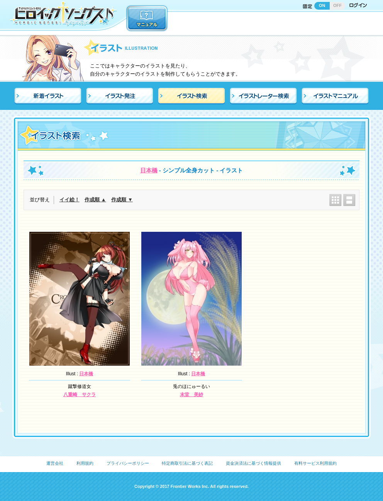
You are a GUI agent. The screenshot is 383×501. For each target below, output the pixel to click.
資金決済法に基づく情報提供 (253, 463)
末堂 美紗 (191, 394)
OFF (337, 5)
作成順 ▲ (95, 199)
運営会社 (54, 463)
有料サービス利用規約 (315, 463)
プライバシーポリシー (128, 463)
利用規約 (84, 463)
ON (322, 5)
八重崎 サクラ (79, 394)
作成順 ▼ (121, 199)
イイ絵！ (69, 199)
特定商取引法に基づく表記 (187, 463)
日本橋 (149, 170)
